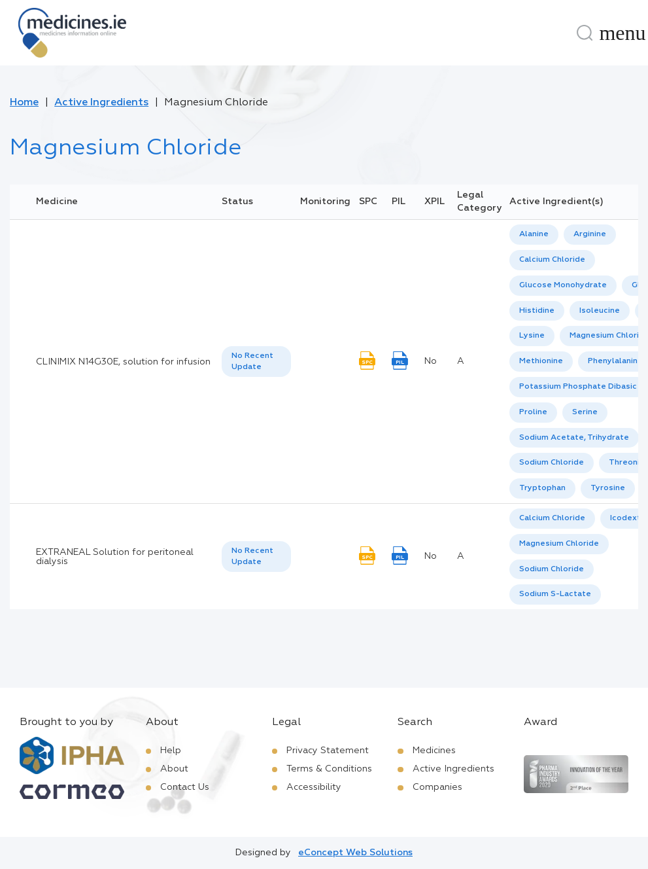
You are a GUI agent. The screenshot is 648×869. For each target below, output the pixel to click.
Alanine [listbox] (534, 234)
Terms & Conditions (329, 768)
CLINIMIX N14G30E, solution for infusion (123, 361)
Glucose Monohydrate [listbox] (563, 285)
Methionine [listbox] (541, 361)
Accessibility (313, 787)
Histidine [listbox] (536, 311)
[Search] (584, 32)
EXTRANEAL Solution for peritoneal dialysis (115, 557)
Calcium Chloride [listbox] (552, 260)
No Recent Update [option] (252, 361)
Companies (437, 787)
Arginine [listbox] (589, 234)
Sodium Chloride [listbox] (551, 463)
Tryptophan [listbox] (542, 488)
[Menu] (622, 32)
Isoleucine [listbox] (599, 311)
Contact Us (184, 787)
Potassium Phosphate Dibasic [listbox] (578, 387)
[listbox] (256, 362)
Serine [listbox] (585, 412)
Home (24, 103)
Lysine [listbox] (532, 336)
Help (170, 750)
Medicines (434, 750)
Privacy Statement (327, 750)
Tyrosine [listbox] (607, 488)
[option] (533, 234)
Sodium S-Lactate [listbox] (555, 594)
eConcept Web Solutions (355, 852)
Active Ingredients (101, 103)
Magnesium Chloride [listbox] (559, 544)
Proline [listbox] (533, 412)
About (174, 768)
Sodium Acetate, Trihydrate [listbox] (574, 438)
